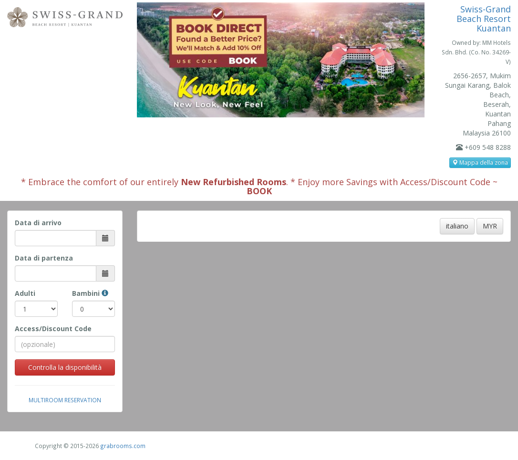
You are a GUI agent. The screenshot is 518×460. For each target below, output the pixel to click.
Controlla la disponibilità (65, 367)
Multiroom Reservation (65, 400)
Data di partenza (44, 257)
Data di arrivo (38, 222)
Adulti (25, 293)
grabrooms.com (122, 446)
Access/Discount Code (53, 328)
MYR (490, 225)
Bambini (90, 293)
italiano (457, 225)
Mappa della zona (480, 162)
